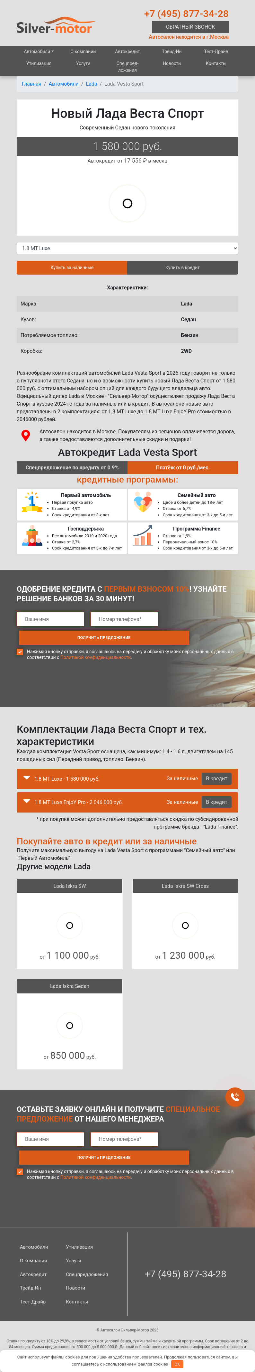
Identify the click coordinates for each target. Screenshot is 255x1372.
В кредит (216, 760)
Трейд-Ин (171, 51)
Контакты (216, 63)
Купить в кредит (182, 267)
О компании (83, 51)
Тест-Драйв (216, 51)
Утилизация (39, 63)
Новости (172, 63)
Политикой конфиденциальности (95, 638)
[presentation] (65, 670)
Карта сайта (185, 1333)
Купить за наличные (72, 267)
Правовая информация (80, 1333)
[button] (26, 760)
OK (177, 1364)
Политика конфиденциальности (138, 1333)
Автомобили (37, 51)
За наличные (182, 760)
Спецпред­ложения (128, 67)
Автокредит (127, 51)
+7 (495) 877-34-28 (186, 13)
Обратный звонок (190, 27)
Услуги (83, 63)
